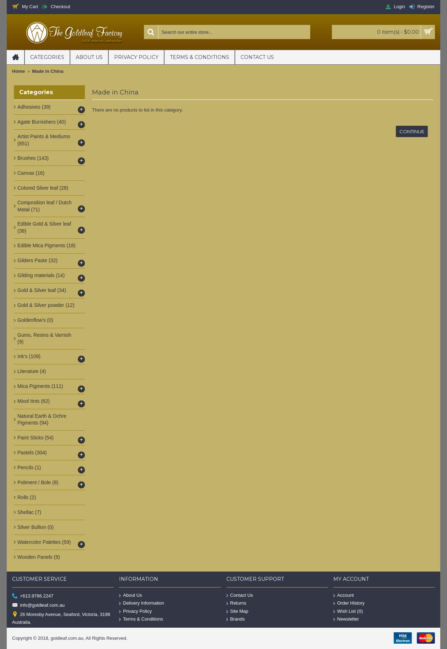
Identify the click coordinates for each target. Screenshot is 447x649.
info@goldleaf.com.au (38, 605)
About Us (130, 595)
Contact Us (239, 595)
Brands (235, 619)
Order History (349, 603)
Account (343, 595)
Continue (411, 131)
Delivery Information (141, 603)
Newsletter (346, 619)
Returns (236, 603)
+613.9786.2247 (32, 596)
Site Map (237, 611)
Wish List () (348, 611)
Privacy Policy (135, 611)
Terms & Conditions (141, 619)
